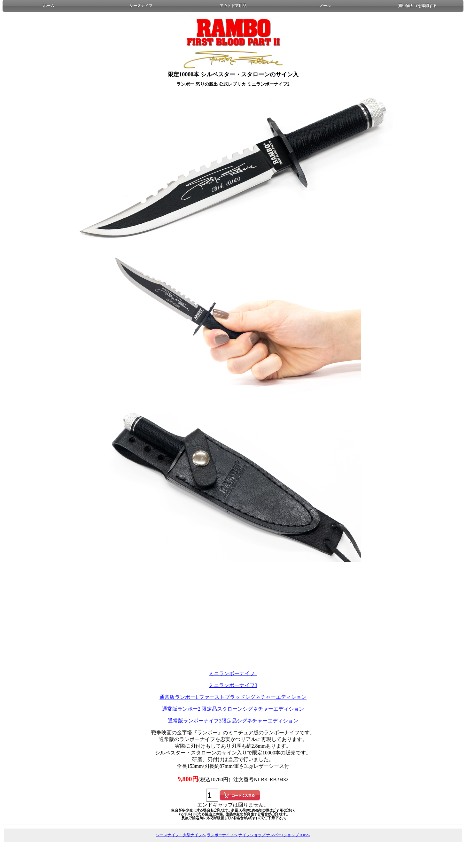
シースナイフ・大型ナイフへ (181, 835)
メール (325, 6)
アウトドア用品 (233, 6)
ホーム (48, 6)
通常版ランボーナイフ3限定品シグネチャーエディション (233, 720)
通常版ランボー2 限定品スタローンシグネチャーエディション (233, 709)
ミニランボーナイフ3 (233, 685)
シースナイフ (140, 6)
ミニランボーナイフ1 (233, 673)
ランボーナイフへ (222, 835)
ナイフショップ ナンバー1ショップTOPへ (274, 835)
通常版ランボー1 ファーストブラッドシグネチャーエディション (233, 697)
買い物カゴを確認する (417, 6)
